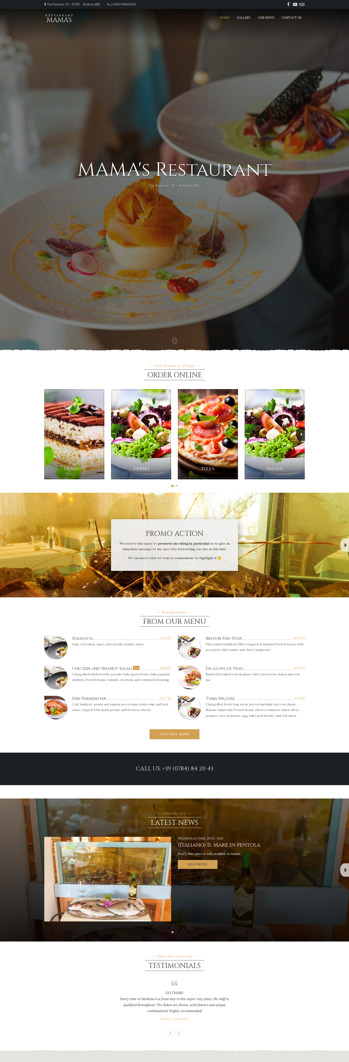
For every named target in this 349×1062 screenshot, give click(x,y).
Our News (266, 18)
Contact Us (291, 18)
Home (224, 18)
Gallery (244, 18)
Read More (197, 864)
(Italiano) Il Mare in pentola (219, 845)
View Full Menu (174, 734)
